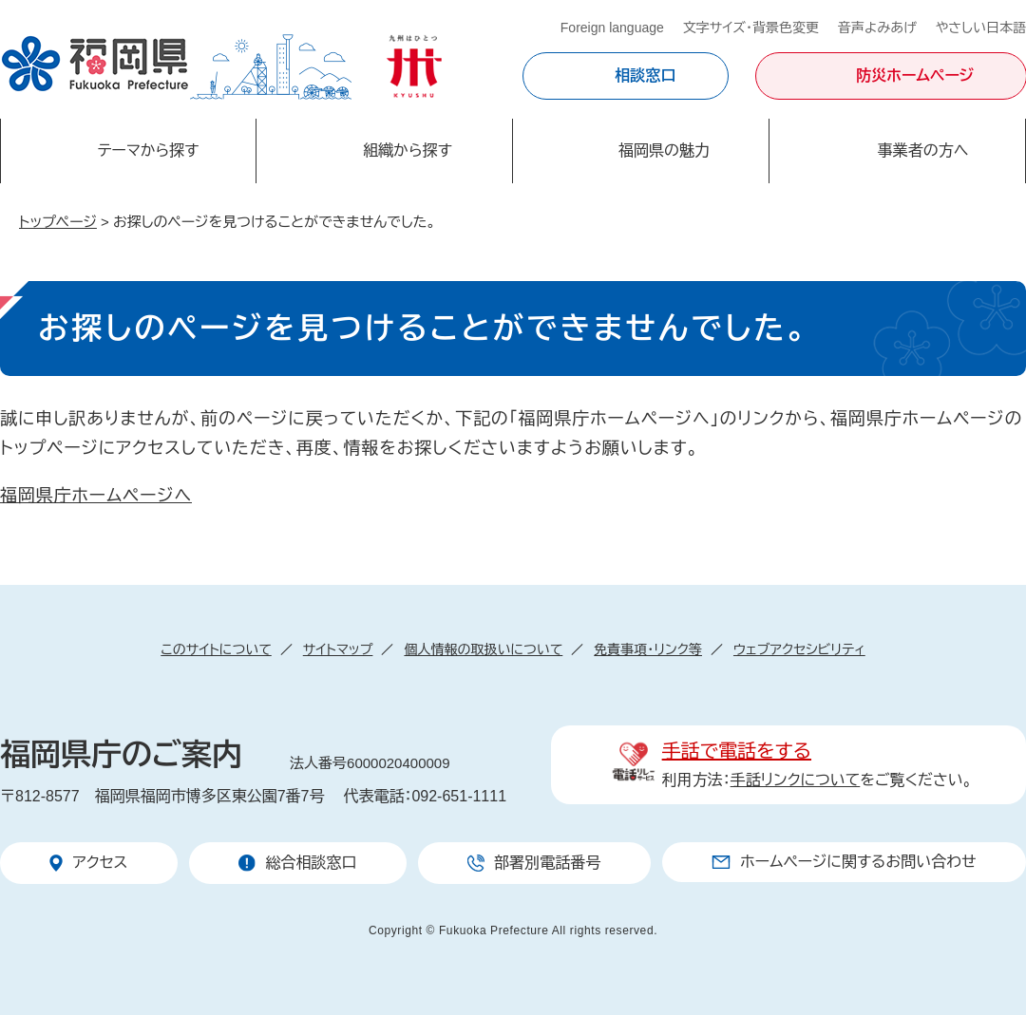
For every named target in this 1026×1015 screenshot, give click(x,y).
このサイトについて (216, 649)
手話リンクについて (796, 780)
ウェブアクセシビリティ (799, 649)
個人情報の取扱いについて (483, 649)
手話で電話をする (736, 751)
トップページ (58, 222)
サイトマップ (338, 649)
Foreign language (612, 27)
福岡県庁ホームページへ (96, 495)
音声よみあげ (877, 27)
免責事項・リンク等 (648, 649)
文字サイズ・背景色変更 (751, 27)
